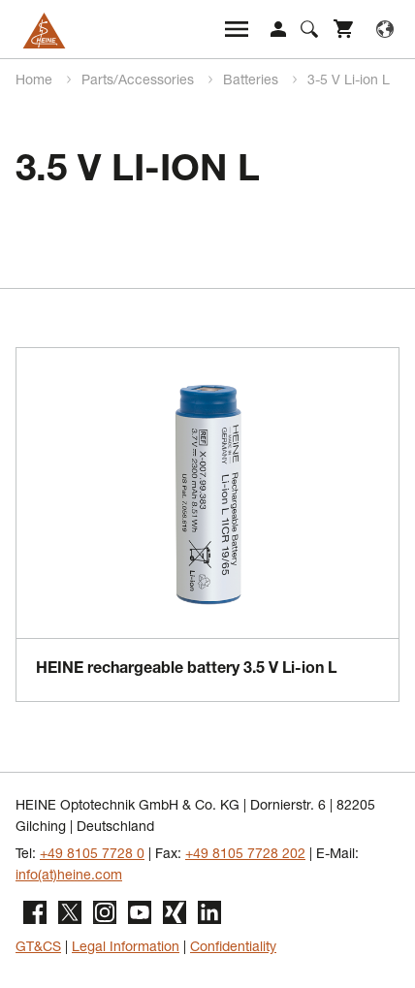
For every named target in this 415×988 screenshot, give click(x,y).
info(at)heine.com (69, 876)
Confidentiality (233, 948)
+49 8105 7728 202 (245, 855)
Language (384, 29)
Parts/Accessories (139, 81)
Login (278, 29)
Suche (309, 29)
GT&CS (38, 948)
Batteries (252, 81)
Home (36, 81)
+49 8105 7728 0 (92, 855)
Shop (344, 29)
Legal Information (125, 948)
